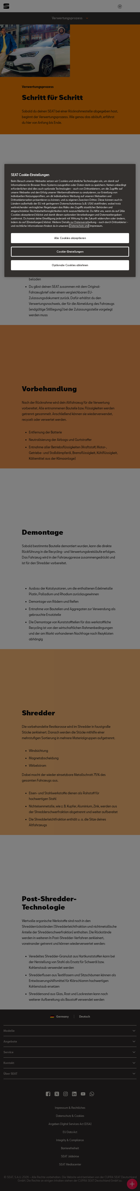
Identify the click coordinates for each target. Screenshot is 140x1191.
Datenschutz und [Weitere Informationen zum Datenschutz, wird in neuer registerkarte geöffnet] (79, 225)
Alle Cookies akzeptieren (70, 238)
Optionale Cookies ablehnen (70, 265)
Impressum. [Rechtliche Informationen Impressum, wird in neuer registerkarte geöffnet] (96, 225)
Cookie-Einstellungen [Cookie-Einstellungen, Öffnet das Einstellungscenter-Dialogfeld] (70, 251)
